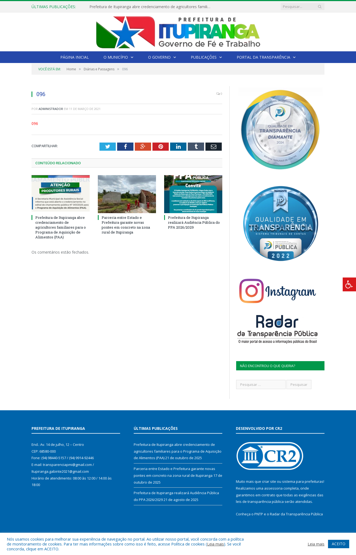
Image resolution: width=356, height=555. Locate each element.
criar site (269, 481)
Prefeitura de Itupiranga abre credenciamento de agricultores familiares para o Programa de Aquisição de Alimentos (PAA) (151, 6)
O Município (116, 57)
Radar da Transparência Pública (296, 514)
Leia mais (215, 544)
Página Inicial (74, 57)
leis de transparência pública (260, 501)
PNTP (258, 514)
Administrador (51, 109)
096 (35, 123)
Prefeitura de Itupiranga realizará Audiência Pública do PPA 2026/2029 (194, 222)
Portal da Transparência (263, 57)
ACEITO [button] (338, 543)
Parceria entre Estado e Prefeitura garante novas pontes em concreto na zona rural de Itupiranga (126, 225)
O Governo (159, 57)
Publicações (204, 57)
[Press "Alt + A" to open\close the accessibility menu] (349, 284)
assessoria (273, 488)
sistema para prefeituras (302, 481)
